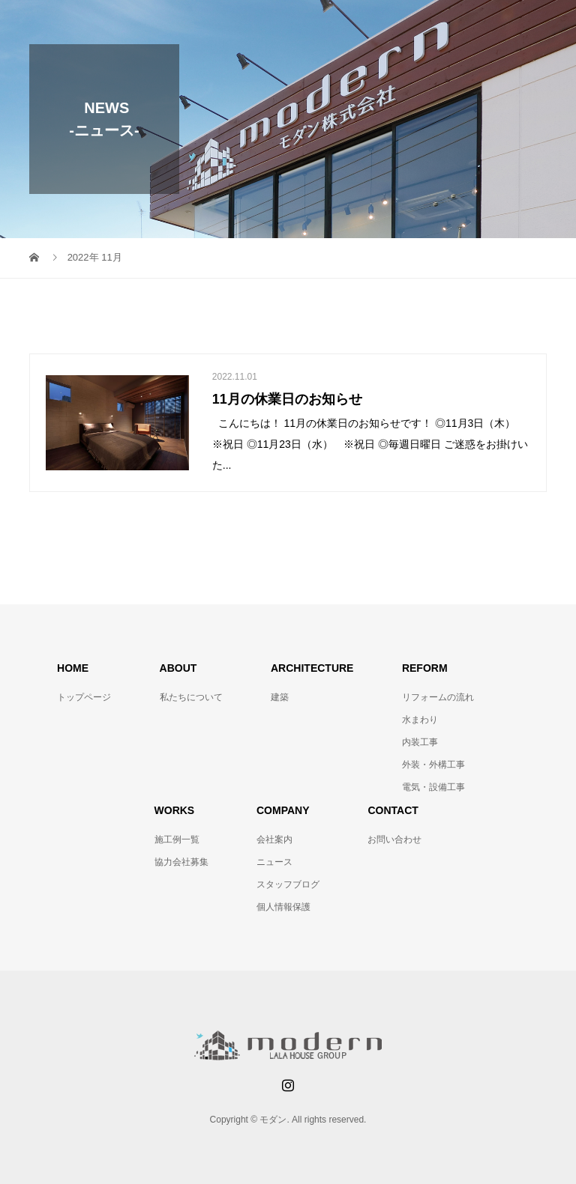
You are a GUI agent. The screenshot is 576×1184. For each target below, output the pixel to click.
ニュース (274, 862)
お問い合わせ (395, 839)
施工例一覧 (177, 839)
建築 (280, 697)
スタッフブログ (288, 884)
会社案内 (274, 839)
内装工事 (420, 742)
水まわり (420, 719)
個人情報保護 (283, 907)
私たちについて (191, 697)
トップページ (84, 697)
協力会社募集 (181, 862)
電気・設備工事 (433, 787)
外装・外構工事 (433, 764)
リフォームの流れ (438, 697)
